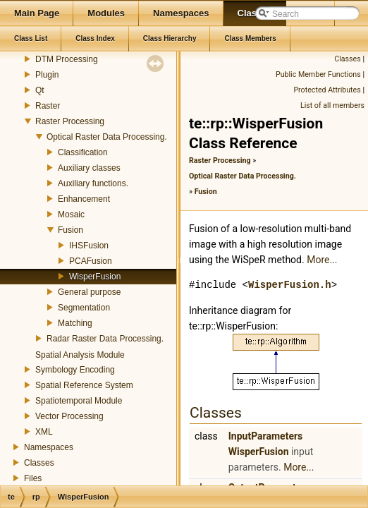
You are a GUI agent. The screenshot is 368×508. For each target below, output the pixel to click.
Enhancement (84, 199)
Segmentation (84, 308)
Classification (83, 152)
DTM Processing (66, 59)
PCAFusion (90, 261)
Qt (39, 90)
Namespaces (48, 447)
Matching (75, 323)
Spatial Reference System (84, 385)
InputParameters (265, 436)
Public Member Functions (318, 74)
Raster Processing (69, 121)
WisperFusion (95, 277)
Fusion (70, 230)
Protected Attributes (326, 90)
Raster (47, 106)
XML (44, 432)
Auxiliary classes (89, 168)
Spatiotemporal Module (78, 401)
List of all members (332, 105)
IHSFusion (89, 245)
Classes (39, 463)
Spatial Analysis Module (80, 355)
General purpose (89, 292)
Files (33, 478)
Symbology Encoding (75, 370)
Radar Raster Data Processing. (105, 339)
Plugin (47, 75)
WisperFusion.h (289, 284)
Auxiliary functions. (93, 183)
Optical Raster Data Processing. (107, 137)
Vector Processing (69, 416)
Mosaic (71, 214)
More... (322, 259)
